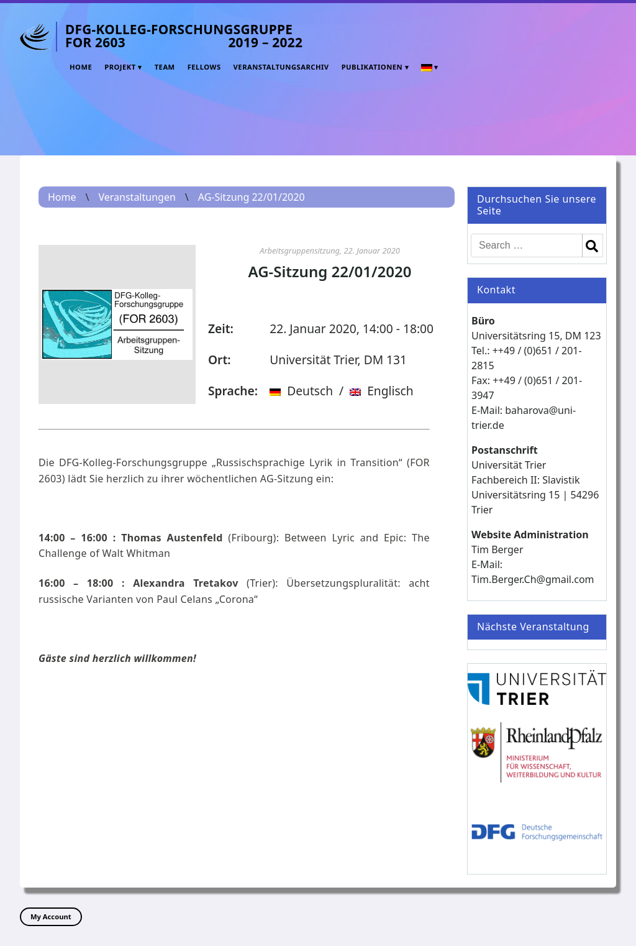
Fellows (204, 66)
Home (81, 66)
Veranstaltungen (136, 197)
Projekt (120, 66)
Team (165, 66)
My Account (50, 916)
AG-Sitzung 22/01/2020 (251, 197)
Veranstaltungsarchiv (281, 66)
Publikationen (372, 66)
